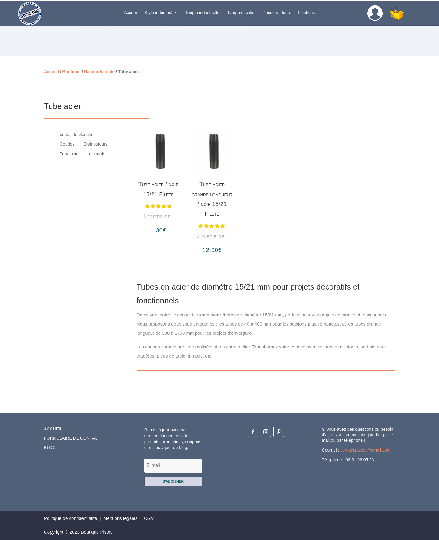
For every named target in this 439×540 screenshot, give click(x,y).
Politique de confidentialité (70, 518)
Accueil (131, 12)
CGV (149, 518)
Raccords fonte (276, 12)
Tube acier (70, 154)
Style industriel (158, 12)
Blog (50, 447)
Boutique (71, 72)
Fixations (306, 12)
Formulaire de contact (72, 438)
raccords (97, 154)
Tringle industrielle (202, 12)
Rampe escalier (241, 12)
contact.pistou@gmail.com (365, 450)
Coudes (67, 144)
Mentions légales (120, 518)
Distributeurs (96, 144)
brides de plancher (77, 134)
